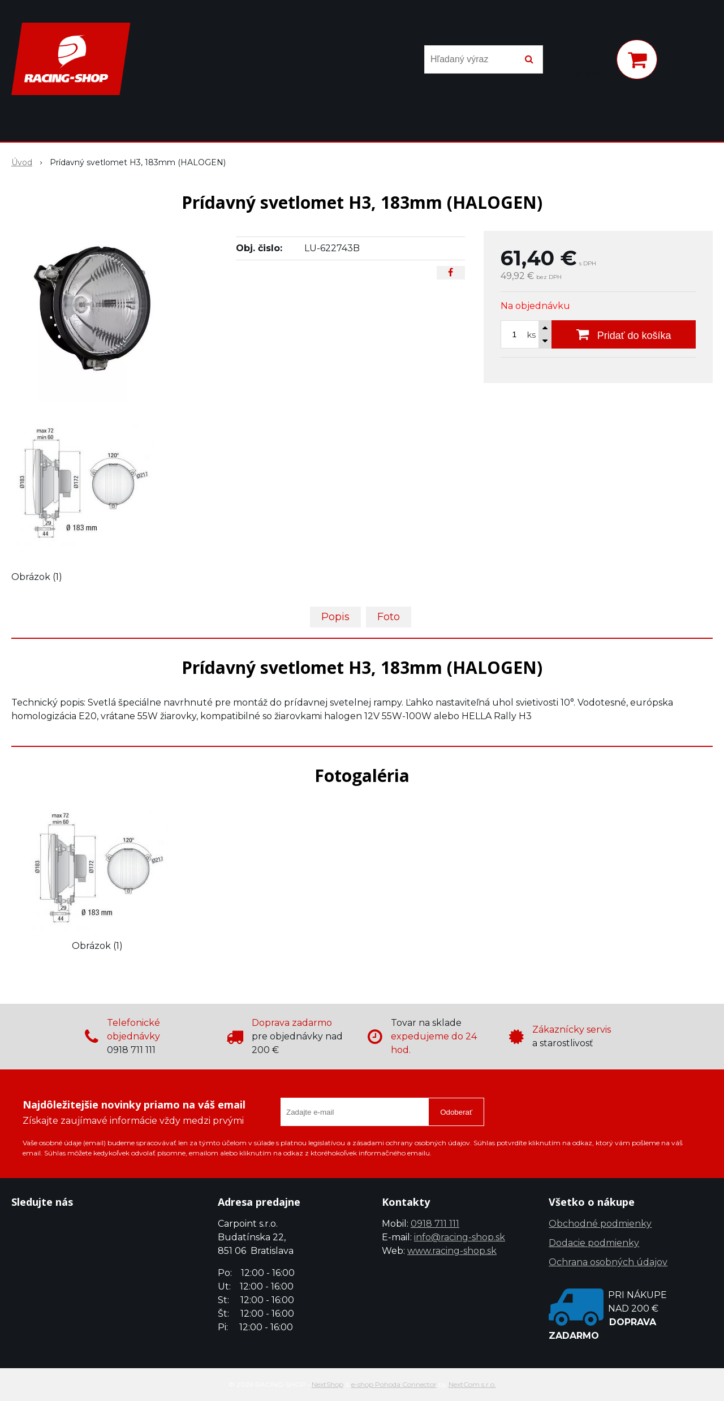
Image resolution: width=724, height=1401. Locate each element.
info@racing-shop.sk (459, 1237)
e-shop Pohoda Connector (394, 1384)
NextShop (327, 1384)
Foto (388, 617)
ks (531, 335)
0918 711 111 (435, 1223)
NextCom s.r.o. (472, 1384)
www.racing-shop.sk (452, 1250)
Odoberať (456, 1112)
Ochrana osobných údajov (608, 1262)
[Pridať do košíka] (623, 334)
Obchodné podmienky (600, 1223)
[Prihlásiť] (592, 61)
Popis (335, 617)
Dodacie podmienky (594, 1242)
